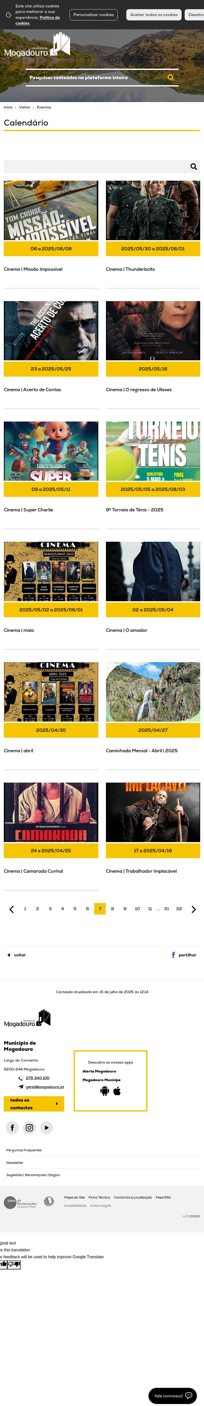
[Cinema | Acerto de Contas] (51, 354)
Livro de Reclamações (20, 1202)
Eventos (44, 107)
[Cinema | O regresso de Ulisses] (153, 354)
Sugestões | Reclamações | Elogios (33, 1175)
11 (150, 908)
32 (179, 908)
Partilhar (187, 955)
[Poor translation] (14, 1264)
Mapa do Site (74, 1197)
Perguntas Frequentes (24, 1150)
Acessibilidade (49, 1201)
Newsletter (14, 1163)
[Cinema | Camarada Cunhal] (51, 836)
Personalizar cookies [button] (93, 14)
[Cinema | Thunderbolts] (153, 234)
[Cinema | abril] (51, 715)
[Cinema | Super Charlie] (51, 475)
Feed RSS (163, 1197)
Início (8, 107)
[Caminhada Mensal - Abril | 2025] (153, 715)
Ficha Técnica (99, 1197)
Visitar (24, 107)
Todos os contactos (21, 1104)
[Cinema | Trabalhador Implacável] (153, 836)
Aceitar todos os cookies (154, 14)
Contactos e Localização (133, 1197)
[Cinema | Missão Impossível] (51, 234)
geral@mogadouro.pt (45, 1086)
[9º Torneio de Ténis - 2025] (153, 475)
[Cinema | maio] (51, 595)
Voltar (20, 955)
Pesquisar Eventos (20, 155)
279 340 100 (37, 1078)
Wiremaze (191, 1216)
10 (137, 908)
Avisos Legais (100, 1205)
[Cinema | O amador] (153, 595)
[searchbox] (102, 77)
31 (166, 908)
